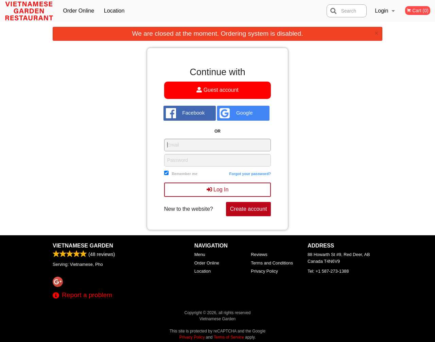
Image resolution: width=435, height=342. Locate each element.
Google (236, 113)
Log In (218, 189)
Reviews (259, 254)
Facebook (185, 113)
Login (381, 11)
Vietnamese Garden (83, 246)
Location (114, 11)
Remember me (184, 174)
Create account (248, 209)
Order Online (78, 11)
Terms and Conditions (272, 263)
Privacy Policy (264, 271)
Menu (199, 254)
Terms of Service (229, 337)
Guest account (217, 90)
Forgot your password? (250, 174)
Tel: (328, 271)
